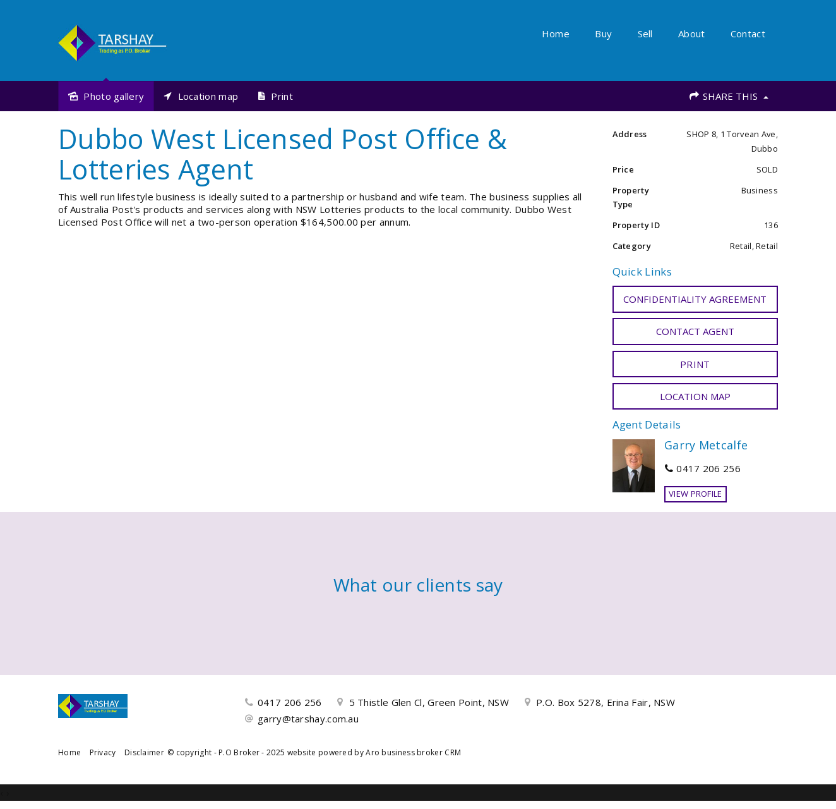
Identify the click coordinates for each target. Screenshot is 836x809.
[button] (695, 364)
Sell (645, 33)
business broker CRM (421, 752)
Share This (728, 96)
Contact (748, 33)
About (691, 33)
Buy (603, 33)
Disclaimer (144, 752)
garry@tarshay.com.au (308, 718)
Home (556, 33)
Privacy (103, 752)
